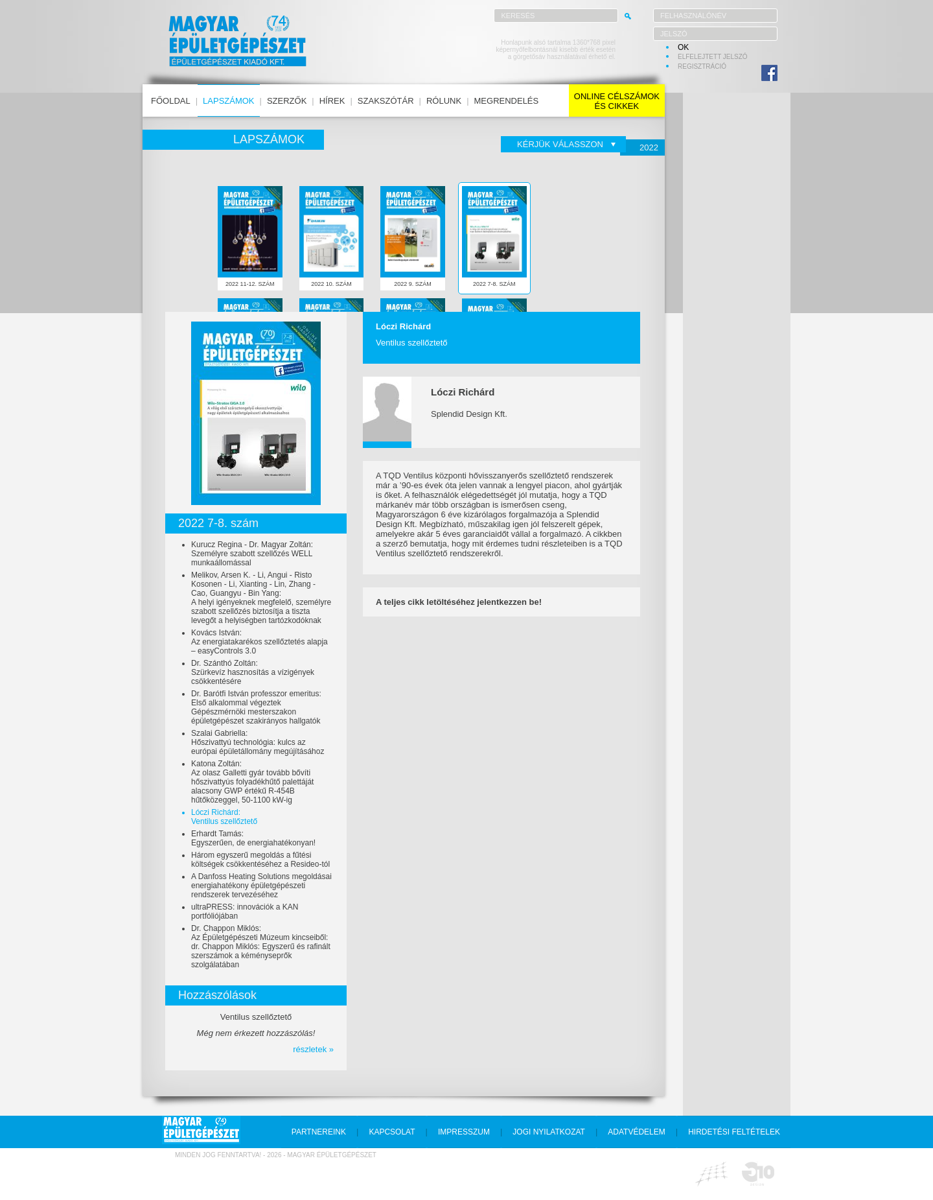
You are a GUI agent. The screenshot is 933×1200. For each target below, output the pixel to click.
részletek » (313, 1049)
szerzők (286, 101)
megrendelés (506, 101)
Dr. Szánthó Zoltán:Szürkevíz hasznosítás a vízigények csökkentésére (252, 672)
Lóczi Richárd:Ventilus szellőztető (224, 817)
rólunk (443, 101)
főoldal (170, 101)
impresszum (464, 1131)
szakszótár (386, 101)
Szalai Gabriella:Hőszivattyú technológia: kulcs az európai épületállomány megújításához (257, 742)
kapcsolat (392, 1131)
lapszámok (228, 101)
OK (683, 47)
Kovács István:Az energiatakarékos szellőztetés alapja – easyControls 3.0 (259, 641)
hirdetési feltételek (734, 1131)
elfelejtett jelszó (713, 56)
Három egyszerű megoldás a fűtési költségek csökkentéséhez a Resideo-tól (260, 860)
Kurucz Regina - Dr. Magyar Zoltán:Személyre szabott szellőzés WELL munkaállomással (252, 553)
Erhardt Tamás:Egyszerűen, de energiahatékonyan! (253, 838)
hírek (332, 101)
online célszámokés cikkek (617, 101)
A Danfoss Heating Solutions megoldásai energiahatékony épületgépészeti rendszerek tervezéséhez (261, 885)
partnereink (319, 1131)
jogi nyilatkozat (549, 1131)
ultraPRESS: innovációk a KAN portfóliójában (244, 911)
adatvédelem (636, 1131)
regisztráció (702, 66)
